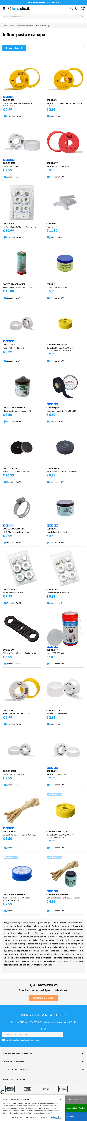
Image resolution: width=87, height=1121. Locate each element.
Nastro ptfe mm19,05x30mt (57, 166)
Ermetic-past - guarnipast (56, 532)
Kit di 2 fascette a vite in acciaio (16, 532)
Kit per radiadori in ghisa (13, 593)
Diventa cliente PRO (43, 998)
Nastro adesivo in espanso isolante (16, 471)
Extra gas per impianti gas (57, 287)
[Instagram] (45, 1029)
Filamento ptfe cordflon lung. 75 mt (17, 411)
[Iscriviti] (60, 1035)
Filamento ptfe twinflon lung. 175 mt (17, 287)
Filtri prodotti (13, 48)
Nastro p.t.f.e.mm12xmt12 (13, 348)
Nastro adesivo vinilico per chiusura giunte (63, 471)
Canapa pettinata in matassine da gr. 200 (19, 835)
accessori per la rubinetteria (23, 922)
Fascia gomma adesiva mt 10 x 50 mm (61, 411)
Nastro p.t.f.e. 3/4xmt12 (12, 166)
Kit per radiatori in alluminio (57, 593)
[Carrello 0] (82, 8)
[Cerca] (43, 16)
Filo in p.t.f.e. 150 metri (55, 653)
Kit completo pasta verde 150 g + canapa (63, 898)
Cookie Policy (14, 1117)
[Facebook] (41, 1029)
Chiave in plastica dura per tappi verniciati (19, 653)
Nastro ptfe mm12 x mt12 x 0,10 (16, 714)
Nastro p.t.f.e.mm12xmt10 (13, 774)
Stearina (49, 227)
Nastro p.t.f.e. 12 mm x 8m (57, 774)
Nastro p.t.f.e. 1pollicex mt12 (58, 714)
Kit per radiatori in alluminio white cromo (19, 227)
